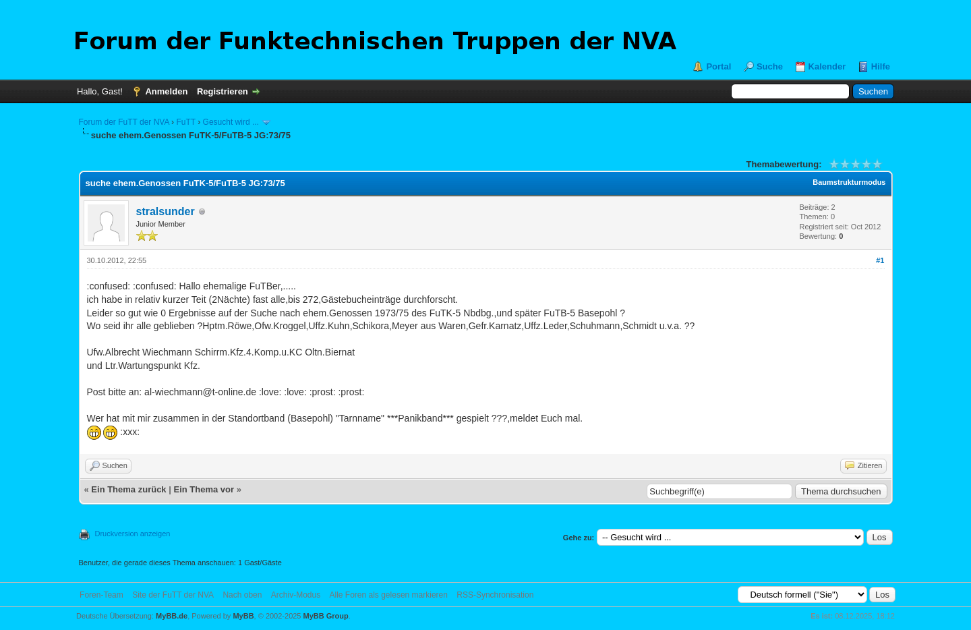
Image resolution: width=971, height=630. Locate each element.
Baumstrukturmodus (849, 182)
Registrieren (222, 91)
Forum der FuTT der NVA (124, 122)
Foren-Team (101, 595)
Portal (718, 66)
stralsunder (165, 211)
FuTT (185, 122)
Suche (770, 66)
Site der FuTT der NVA (173, 595)
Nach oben (242, 595)
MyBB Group (326, 616)
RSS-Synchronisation (495, 595)
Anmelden (166, 91)
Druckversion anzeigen (133, 533)
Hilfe (880, 66)
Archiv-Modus (295, 595)
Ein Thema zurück (128, 489)
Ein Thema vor (203, 489)
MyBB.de (171, 616)
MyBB (243, 616)
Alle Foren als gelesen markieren (389, 595)
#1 (880, 260)
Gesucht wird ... (231, 122)
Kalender (827, 66)
